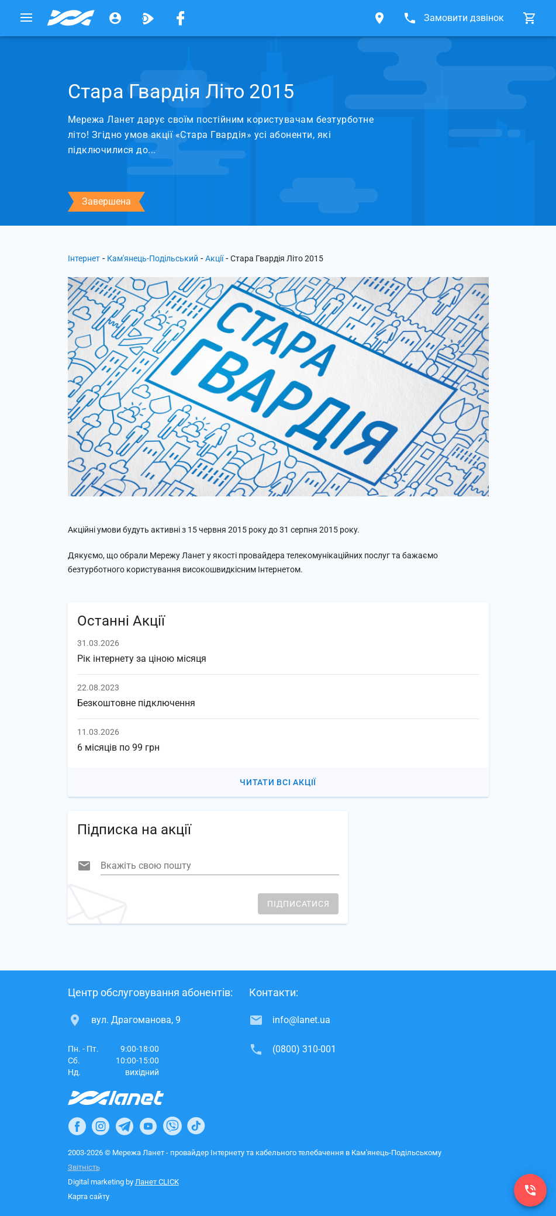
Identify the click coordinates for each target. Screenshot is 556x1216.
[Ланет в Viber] (172, 1126)
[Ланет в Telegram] (124, 1126)
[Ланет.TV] (148, 18)
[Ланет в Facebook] (77, 1126)
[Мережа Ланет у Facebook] (180, 18)
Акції (214, 258)
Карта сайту (88, 1196)
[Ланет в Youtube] (148, 1126)
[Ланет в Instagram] (100, 1126)
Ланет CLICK (157, 1181)
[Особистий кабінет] (115, 18)
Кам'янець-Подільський (152, 258)
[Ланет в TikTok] (196, 1126)
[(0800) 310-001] (530, 1190)
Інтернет (84, 258)
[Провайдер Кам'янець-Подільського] (71, 18)
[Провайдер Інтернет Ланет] (129, 1098)
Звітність (84, 1167)
